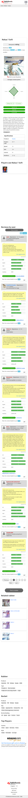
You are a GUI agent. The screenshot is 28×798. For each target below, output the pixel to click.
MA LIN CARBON (20, 276)
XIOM (20, 683)
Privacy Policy (14, 788)
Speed (5, 715)
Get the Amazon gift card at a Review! (13, 743)
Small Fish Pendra (11, 285)
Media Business (14, 792)
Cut (22, 708)
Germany (12, 727)
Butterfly (3, 683)
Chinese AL (19, 417)
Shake (3, 708)
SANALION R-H (19, 320)
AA (17, 571)
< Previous (6, 580)
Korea (16, 727)
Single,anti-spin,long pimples (9, 690)
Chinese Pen (17, 708)
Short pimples (11, 688)
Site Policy (14, 790)
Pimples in (4, 688)
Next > (11, 583)
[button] (14, 66)
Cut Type (14, 732)
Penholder (8, 732)
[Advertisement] (14, 22)
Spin (9, 715)
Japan (7, 727)
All (2, 715)
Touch (18, 715)
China (2, 727)
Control (13, 715)
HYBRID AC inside (20, 368)
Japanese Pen (9, 708)
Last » (17, 583)
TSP (8, 683)
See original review (20, 254)
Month (24, 233)
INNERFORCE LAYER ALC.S (8, 473)
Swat (17, 523)
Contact (14, 794)
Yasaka (16, 683)
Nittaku (12, 683)
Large (19, 690)
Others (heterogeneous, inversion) (10, 710)
